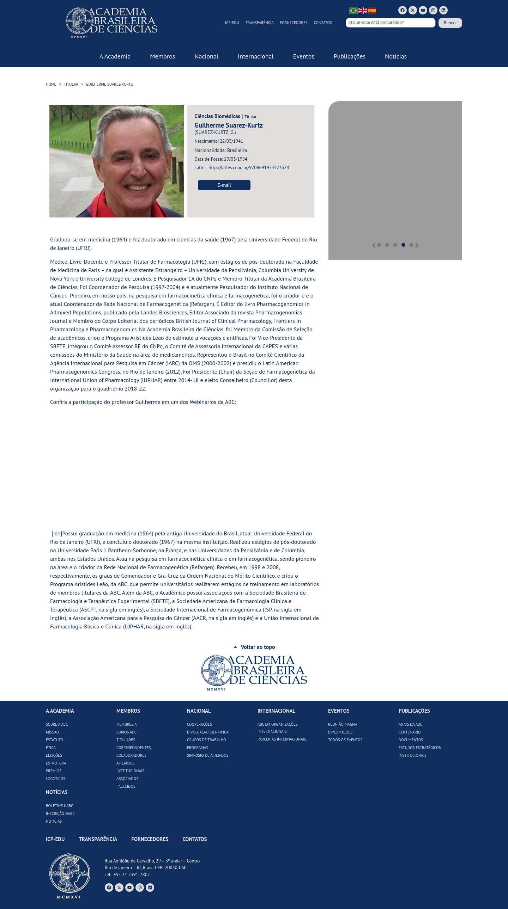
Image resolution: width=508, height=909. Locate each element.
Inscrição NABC (60, 813)
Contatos (323, 22)
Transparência (260, 22)
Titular (71, 84)
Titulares (125, 739)
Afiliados (125, 763)
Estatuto (54, 739)
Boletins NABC (59, 805)
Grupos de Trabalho (206, 739)
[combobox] (391, 23)
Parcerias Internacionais (282, 739)
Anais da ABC (410, 724)
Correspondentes (133, 747)
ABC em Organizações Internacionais (278, 728)
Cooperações (199, 724)
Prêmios (53, 770)
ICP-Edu (232, 22)
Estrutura (56, 763)
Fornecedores (294, 22)
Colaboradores (131, 755)
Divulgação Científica (208, 732)
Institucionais (130, 770)
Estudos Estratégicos (420, 747)
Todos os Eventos (345, 739)
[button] (344, 175)
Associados (127, 778)
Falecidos (125, 786)
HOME (51, 84)
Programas (197, 747)
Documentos (411, 739)
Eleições (54, 755)
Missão (52, 732)
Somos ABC (126, 732)
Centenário (410, 732)
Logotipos (55, 778)
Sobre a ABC (57, 724)
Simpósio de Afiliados (208, 755)
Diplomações (340, 732)
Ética (51, 747)
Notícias (54, 821)
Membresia (126, 724)
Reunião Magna (342, 724)
